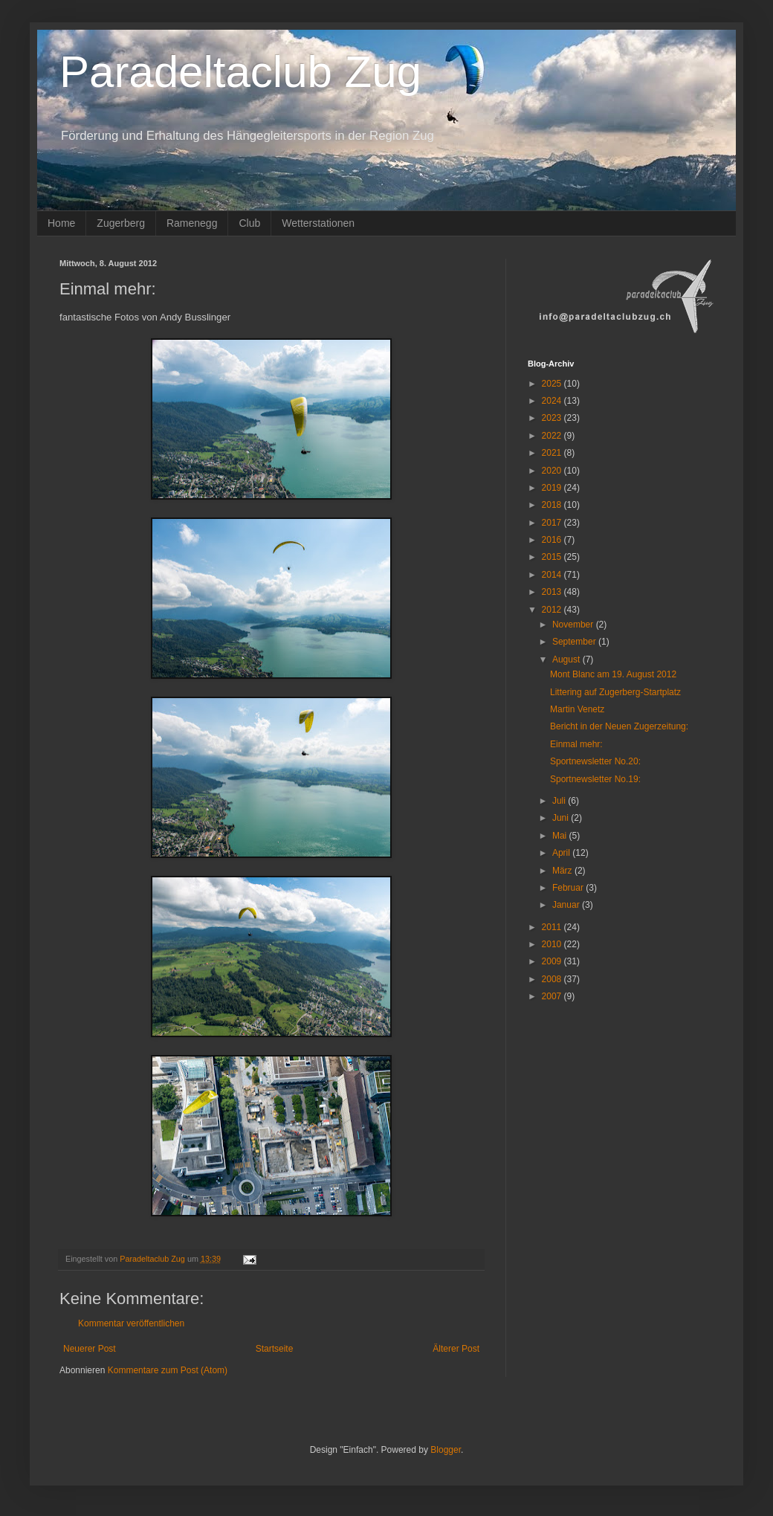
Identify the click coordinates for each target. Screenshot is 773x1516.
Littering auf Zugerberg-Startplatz (615, 692)
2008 (553, 979)
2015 (553, 557)
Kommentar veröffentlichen (131, 1323)
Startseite (275, 1349)
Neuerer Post (89, 1349)
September (575, 641)
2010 (553, 944)
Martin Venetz (577, 709)
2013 (553, 592)
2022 (553, 435)
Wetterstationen (318, 223)
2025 (553, 383)
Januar (567, 905)
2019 (553, 488)
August (567, 659)
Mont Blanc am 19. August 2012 (613, 674)
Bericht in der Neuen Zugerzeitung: (619, 726)
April (562, 853)
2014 (553, 575)
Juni (561, 818)
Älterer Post (456, 1349)
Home (61, 223)
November (574, 624)
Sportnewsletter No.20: (595, 761)
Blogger (445, 1450)
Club (249, 223)
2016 (553, 540)
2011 (553, 927)
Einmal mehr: (576, 744)
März (563, 870)
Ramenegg (192, 223)
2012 (553, 609)
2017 (553, 522)
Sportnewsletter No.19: (595, 779)
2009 (553, 961)
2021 (553, 453)
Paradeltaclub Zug (240, 72)
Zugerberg (121, 223)
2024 (553, 401)
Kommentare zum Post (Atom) (167, 1370)
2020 (553, 470)
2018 (553, 505)
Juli (560, 801)
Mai (560, 835)
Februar (569, 888)
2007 (553, 996)
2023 (553, 418)
